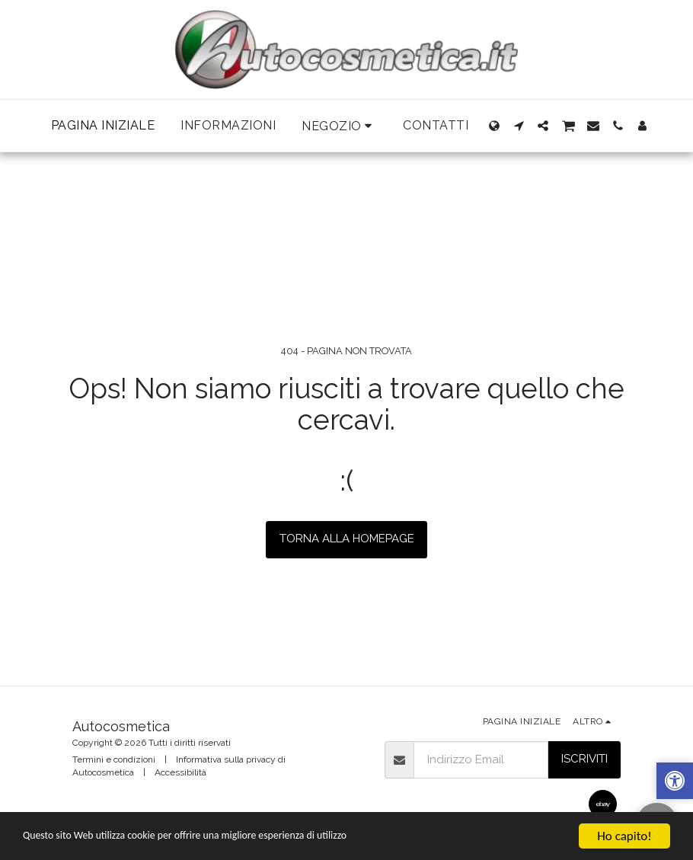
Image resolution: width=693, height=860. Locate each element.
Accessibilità (180, 772)
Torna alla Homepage (346, 538)
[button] (339, 126)
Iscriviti (584, 759)
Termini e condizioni (113, 759)
